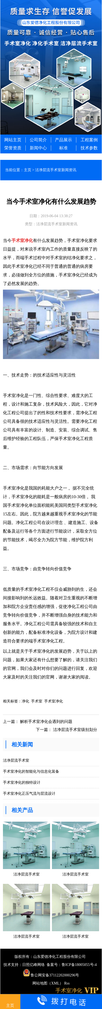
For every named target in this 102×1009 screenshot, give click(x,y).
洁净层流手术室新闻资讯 (55, 170)
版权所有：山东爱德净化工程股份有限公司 (50, 957)
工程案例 (89, 140)
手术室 (36, 701)
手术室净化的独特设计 (21, 783)
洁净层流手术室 (16, 760)
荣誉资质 (12, 148)
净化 (25, 701)
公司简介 (38, 140)
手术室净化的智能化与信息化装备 (31, 771)
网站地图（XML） (47, 983)
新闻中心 (38, 148)
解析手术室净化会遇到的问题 (46, 721)
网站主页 (12, 140)
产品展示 (63, 140)
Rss (67, 983)
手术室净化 (22, 240)
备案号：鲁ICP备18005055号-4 (72, 965)
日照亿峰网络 (33, 965)
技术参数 (89, 148)
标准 (63, 148)
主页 (27, 170)
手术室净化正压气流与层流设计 (29, 794)
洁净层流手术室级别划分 (75, 729)
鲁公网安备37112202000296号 (51, 975)
